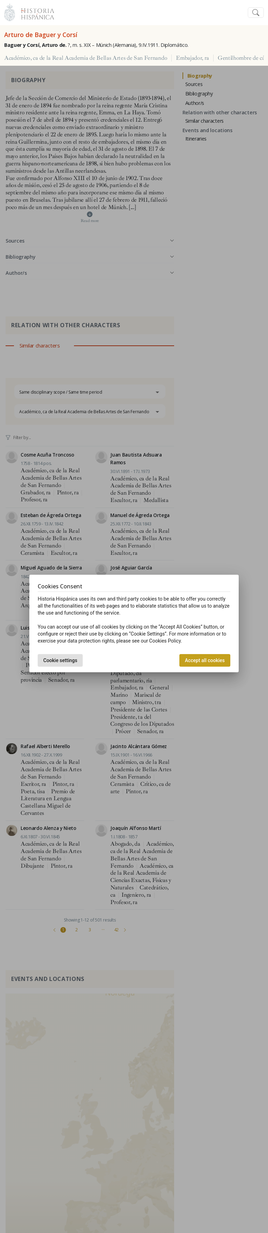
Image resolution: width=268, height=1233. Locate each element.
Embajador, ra (192, 58)
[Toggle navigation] (256, 12)
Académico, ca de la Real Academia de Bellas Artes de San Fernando (85, 58)
